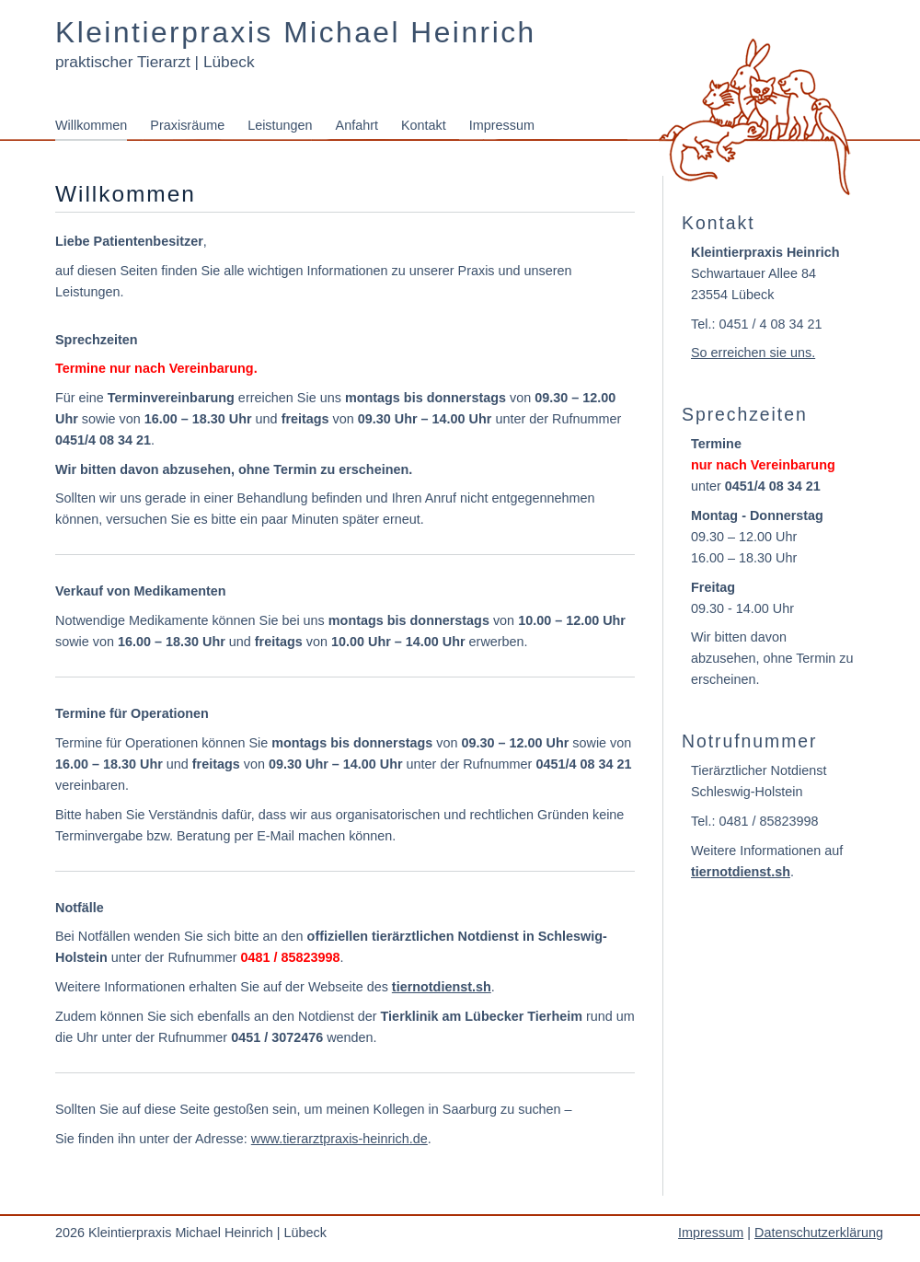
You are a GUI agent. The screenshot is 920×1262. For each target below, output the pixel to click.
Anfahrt (357, 125)
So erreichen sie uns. (753, 352)
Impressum (502, 125)
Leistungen (279, 125)
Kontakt (423, 125)
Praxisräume (187, 125)
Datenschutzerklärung (818, 1232)
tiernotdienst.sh (441, 986)
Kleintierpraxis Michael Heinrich (295, 32)
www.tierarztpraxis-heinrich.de (339, 1138)
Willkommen (91, 125)
